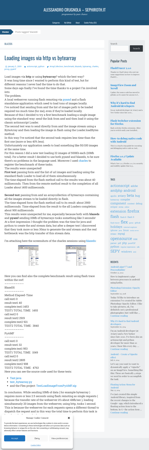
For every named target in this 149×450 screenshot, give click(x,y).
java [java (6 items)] (120, 230)
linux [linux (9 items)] (126, 230)
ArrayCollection (56, 66)
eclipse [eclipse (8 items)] (113, 206)
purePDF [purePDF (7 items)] (132, 243)
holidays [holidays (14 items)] (116, 227)
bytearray (87, 66)
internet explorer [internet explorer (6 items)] (130, 227)
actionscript (32, 66)
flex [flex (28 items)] (124, 222)
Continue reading (119, 315)
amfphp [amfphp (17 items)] (116, 190)
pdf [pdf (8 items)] (119, 243)
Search (113, 43)
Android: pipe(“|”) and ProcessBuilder (121, 268)
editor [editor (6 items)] (127, 207)
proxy (6, 69)
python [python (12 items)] (114, 246)
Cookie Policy (36, 445)
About (78, 22)
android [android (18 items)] (130, 190)
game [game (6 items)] (131, 223)
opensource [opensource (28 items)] (121, 238)
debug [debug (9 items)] (139, 203)
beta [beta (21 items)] (130, 195)
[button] (68, 418)
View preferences (59, 438)
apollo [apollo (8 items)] (113, 196)
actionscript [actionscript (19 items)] (120, 185)
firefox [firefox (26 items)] (133, 211)
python (41, 66)
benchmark (69, 66)
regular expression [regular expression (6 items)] (128, 247)
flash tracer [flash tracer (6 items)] (115, 223)
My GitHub (67, 22)
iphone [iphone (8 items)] (113, 230)
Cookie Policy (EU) (90, 22)
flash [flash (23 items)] (114, 216)
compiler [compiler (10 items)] (125, 199)
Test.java (15, 378)
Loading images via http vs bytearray (40, 58)
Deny (37, 438)
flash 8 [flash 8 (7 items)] (123, 217)
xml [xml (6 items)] (134, 252)
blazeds (78, 66)
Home (5, 31)
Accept (14, 438)
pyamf (13, 69)
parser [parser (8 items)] (113, 243)
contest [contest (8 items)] (131, 203)
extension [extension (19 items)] (118, 211)
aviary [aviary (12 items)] (122, 195)
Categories (56, 22)
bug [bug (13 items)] (137, 196)
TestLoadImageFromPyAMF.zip (56, 385)
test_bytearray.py (21, 382)
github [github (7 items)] (137, 222)
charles (95, 66)
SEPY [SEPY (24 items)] (115, 251)
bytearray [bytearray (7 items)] (114, 199)
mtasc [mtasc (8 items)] (113, 233)
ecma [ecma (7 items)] (121, 207)
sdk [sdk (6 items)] (138, 247)
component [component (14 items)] (118, 203)
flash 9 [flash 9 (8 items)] (131, 217)
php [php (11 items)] (124, 243)
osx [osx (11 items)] (135, 239)
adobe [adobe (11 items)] (134, 186)
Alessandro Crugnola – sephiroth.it (75, 10)
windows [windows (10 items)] (126, 251)
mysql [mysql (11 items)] (121, 233)
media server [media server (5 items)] (134, 230)
